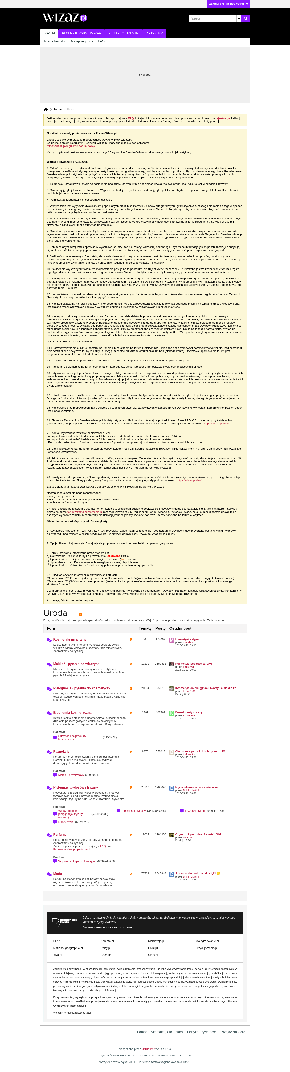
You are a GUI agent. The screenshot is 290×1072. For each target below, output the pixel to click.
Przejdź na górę (233, 1032)
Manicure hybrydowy (71, 774)
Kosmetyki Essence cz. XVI (193, 663)
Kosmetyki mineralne (70, 639)
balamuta (189, 754)
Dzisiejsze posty (81, 41)
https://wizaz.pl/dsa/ (216, 423)
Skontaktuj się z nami (167, 1032)
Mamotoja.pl (156, 941)
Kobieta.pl (107, 941)
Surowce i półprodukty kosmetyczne (72, 737)
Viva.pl (57, 955)
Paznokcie (61, 751)
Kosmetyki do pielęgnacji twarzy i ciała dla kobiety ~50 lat (214, 688)
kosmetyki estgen (187, 639)
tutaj (88, 1012)
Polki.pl (153, 948)
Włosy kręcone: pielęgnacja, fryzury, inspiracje (70, 814)
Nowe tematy (54, 41)
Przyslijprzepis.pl (207, 948)
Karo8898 (189, 715)
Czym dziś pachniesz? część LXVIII (198, 834)
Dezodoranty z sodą (188, 712)
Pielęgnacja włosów (134, 810)
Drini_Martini (191, 790)
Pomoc (142, 1032)
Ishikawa (188, 666)
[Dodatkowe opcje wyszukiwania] (239, 18)
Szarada (188, 837)
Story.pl (153, 955)
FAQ (101, 41)
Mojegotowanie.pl (207, 941)
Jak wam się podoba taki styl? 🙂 (197, 873)
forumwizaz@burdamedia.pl (84, 511)
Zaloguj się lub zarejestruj (228, 3)
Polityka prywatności (202, 1032)
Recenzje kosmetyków (81, 33)
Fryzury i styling (195, 810)
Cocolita (106, 955)
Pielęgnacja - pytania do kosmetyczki (82, 688)
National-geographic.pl (68, 948)
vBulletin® (148, 1049)
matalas (188, 642)
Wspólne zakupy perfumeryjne (77, 861)
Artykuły (154, 33)
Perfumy (60, 834)
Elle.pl (57, 941)
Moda (57, 873)
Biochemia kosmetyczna (72, 712)
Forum (49, 33)
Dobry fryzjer (66, 821)
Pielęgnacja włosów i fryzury (75, 787)
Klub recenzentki (123, 33)
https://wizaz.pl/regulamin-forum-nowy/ (71, 146)
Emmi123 (189, 691)
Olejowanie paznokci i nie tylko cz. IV (200, 751)
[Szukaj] (215, 18)
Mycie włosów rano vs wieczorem (197, 787)
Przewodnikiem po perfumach (72, 849)
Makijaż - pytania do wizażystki (77, 664)
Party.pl (106, 948)
